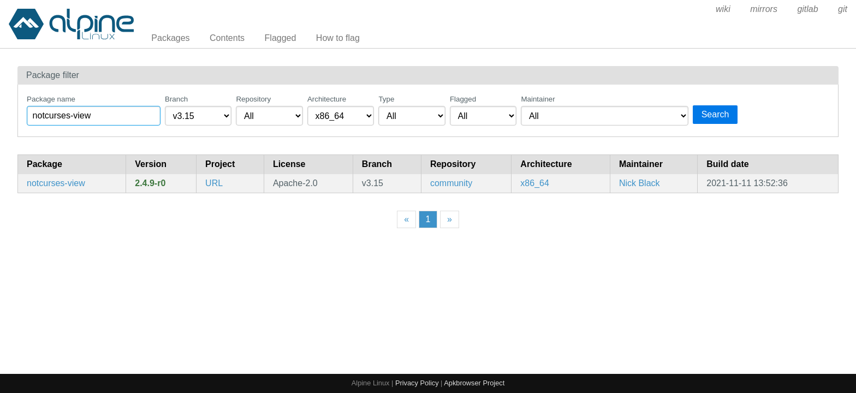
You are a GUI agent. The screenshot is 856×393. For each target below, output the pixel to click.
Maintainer (538, 99)
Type (386, 99)
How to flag (338, 38)
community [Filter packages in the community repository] (451, 183)
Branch (176, 99)
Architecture (326, 99)
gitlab (807, 9)
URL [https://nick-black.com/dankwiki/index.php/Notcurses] (214, 183)
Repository (253, 99)
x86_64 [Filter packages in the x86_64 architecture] (534, 183)
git (842, 9)
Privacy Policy (417, 383)
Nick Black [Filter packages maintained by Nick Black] (639, 183)
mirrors (763, 9)
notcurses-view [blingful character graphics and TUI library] (56, 183)
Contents (227, 38)
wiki (723, 9)
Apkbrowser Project (474, 383)
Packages (170, 38)
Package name (51, 99)
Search (715, 114)
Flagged (280, 38)
